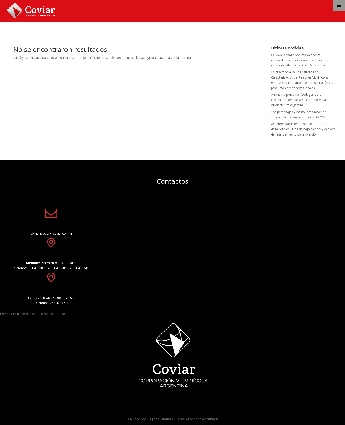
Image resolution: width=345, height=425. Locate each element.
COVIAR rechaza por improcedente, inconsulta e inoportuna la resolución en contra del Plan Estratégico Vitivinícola (299, 60)
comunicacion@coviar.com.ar (51, 233)
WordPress (210, 419)
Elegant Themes (160, 419)
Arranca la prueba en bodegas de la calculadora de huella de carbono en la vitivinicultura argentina (298, 99)
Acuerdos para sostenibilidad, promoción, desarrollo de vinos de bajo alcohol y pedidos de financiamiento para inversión (303, 129)
